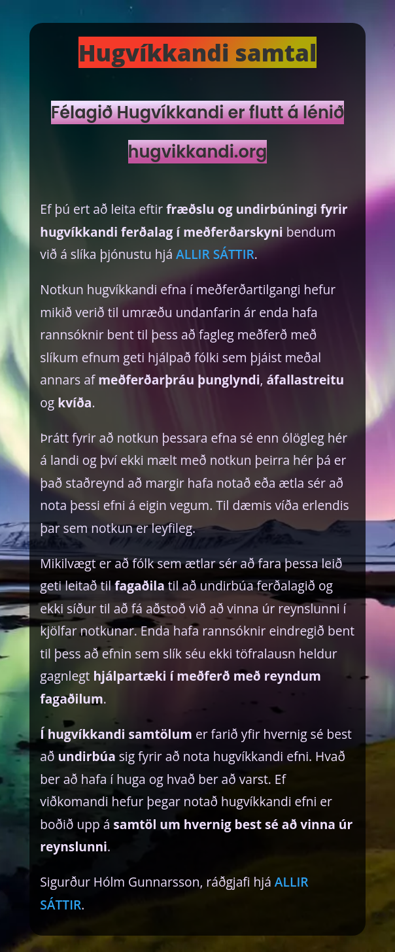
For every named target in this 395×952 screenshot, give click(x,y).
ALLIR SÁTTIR (215, 254)
